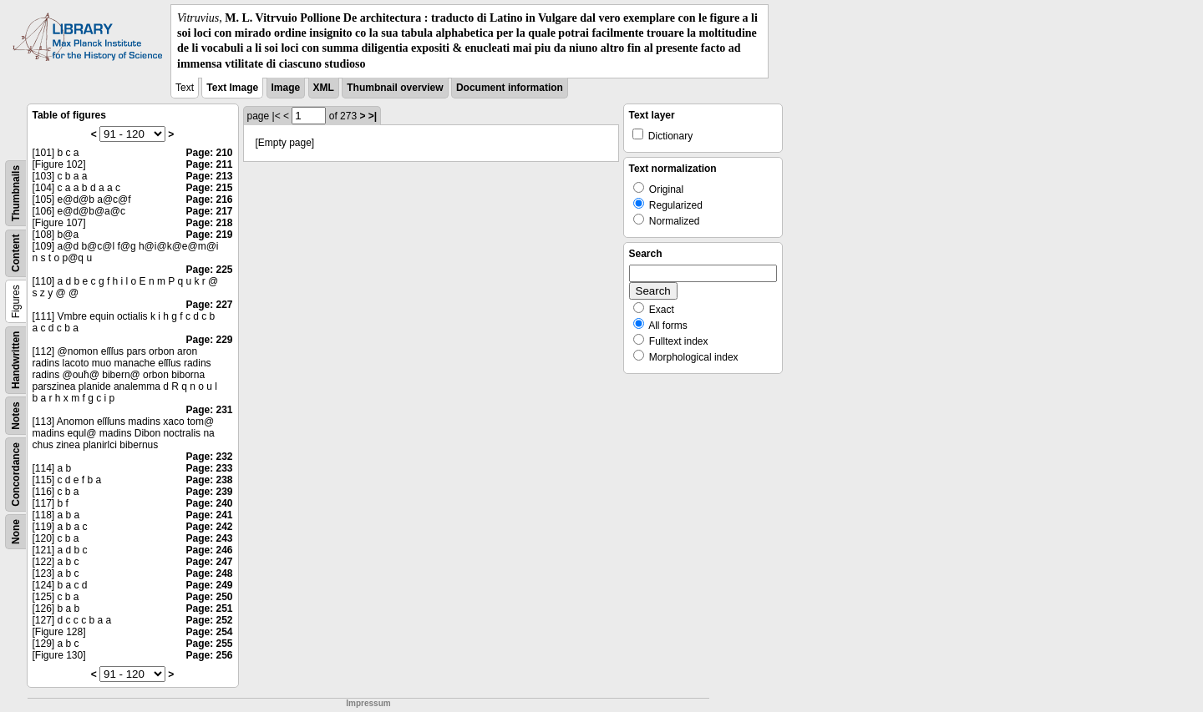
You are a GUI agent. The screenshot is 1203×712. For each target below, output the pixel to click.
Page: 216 (208, 199)
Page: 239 (208, 491)
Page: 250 (208, 597)
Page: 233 (208, 468)
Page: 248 (208, 573)
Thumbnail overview (395, 87)
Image (286, 87)
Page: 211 (208, 164)
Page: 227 (208, 305)
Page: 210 (208, 153)
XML (323, 87)
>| (372, 116)
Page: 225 (208, 269)
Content (16, 252)
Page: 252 (208, 620)
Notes (16, 415)
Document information (509, 87)
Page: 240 (208, 503)
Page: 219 (208, 234)
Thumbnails (16, 193)
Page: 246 (208, 550)
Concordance (16, 474)
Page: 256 (208, 655)
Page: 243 (208, 538)
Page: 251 (208, 608)
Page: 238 (208, 480)
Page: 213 (208, 176)
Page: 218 (208, 223)
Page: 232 (208, 456)
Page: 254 (208, 632)
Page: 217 (208, 211)
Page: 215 (208, 188)
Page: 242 (208, 527)
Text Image (232, 87)
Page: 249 (208, 585)
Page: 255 (208, 643)
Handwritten (16, 359)
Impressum (368, 703)
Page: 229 (208, 340)
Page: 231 (208, 410)
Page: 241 (208, 515)
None (16, 531)
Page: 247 (208, 562)
